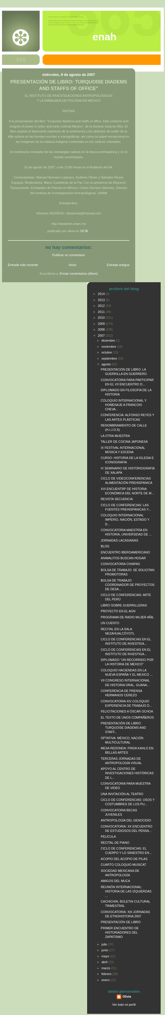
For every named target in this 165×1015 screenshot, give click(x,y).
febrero (107, 974)
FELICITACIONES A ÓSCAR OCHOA (127, 711)
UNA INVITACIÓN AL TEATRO (122, 794)
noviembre (109, 346)
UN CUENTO (110, 623)
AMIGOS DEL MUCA (115, 881)
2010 (102, 317)
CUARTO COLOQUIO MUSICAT (123, 864)
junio (105, 950)
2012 (102, 305)
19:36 (84, 231)
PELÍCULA (108, 836)
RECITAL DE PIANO (115, 842)
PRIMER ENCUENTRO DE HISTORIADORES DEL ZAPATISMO (120, 932)
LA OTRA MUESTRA (115, 436)
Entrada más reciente (23, 265)
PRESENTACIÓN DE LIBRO (121, 922)
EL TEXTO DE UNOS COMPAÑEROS (127, 717)
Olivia (126, 996)
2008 (102, 329)
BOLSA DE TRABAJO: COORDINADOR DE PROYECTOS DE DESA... (128, 585)
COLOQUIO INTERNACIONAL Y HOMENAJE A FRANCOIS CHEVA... (123, 405)
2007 (102, 335)
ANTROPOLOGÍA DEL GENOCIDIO (126, 820)
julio (105, 944)
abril (105, 962)
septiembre (110, 358)
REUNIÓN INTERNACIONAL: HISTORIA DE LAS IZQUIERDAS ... (126, 891)
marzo (106, 968)
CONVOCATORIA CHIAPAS (120, 564)
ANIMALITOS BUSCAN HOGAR (123, 558)
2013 (102, 300)
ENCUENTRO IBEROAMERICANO (125, 552)
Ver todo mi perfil (124, 1004)
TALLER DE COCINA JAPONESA (124, 441)
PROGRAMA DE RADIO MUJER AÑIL (127, 617)
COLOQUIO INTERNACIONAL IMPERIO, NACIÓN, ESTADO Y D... (125, 519)
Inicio (72, 265)
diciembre (109, 340)
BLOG (105, 546)
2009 (102, 323)
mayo (106, 956)
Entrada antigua (118, 265)
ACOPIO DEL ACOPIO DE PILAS (124, 859)
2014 (102, 294)
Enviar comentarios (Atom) (79, 273)
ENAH (104, 37)
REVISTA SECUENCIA (117, 499)
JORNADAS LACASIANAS (119, 540)
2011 (102, 312)
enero (106, 980)
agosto (107, 364)
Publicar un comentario (68, 255)
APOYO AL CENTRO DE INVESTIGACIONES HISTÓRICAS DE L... (127, 773)
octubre (107, 352)
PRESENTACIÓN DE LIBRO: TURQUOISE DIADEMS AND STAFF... (123, 727)
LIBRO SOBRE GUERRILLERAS (124, 605)
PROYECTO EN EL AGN (118, 611)
